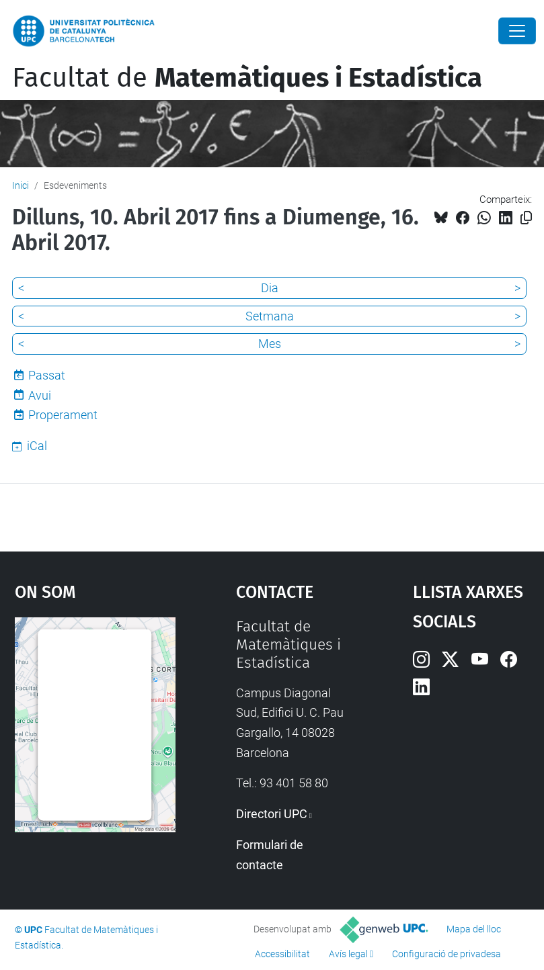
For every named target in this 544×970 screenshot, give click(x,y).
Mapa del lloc (473, 929)
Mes (269, 344)
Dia (269, 288)
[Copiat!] (526, 218)
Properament (63, 415)
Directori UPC (271, 814)
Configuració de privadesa (446, 954)
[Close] (517, 30)
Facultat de (247, 78)
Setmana (269, 316)
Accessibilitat (282, 954)
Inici (20, 185)
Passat (46, 375)
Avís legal (348, 954)
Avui (39, 395)
